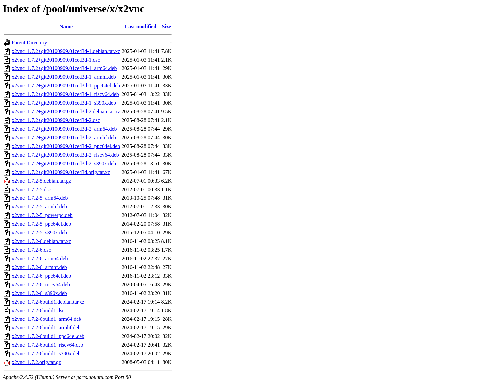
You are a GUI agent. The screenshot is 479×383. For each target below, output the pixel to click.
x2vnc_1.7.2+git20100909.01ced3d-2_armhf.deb (64, 137)
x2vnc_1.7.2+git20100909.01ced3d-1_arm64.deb (64, 68)
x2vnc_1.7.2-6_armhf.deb (39, 267)
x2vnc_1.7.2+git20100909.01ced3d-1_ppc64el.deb (66, 85)
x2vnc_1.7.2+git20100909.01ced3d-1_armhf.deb (64, 77)
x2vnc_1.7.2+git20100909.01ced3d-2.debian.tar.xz (66, 111)
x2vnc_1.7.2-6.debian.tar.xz (41, 241)
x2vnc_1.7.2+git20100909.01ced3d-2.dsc (56, 120)
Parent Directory (29, 42)
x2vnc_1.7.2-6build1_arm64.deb (46, 319)
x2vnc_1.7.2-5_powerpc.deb (42, 215)
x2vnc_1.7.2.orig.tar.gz (36, 362)
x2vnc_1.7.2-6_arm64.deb (40, 258)
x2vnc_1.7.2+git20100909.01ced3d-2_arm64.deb (64, 129)
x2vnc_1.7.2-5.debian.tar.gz (41, 181)
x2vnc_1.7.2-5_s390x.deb (39, 232)
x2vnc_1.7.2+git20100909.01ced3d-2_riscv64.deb (65, 155)
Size (166, 26)
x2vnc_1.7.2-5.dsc (31, 189)
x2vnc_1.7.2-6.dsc (31, 250)
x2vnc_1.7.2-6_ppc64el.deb (41, 276)
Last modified (141, 26)
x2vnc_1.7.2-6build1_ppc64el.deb (48, 336)
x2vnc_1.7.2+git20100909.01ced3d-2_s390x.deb (64, 163)
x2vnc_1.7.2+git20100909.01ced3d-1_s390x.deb (64, 103)
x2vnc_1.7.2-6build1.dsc (38, 310)
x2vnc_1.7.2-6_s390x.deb (39, 293)
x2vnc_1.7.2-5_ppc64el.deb (41, 224)
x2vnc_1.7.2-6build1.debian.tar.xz (48, 302)
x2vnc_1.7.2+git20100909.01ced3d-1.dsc (56, 60)
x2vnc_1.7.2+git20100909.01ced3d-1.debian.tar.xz (66, 51)
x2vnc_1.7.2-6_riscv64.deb (41, 284)
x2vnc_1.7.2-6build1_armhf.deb (46, 327)
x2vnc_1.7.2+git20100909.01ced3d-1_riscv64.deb (65, 94)
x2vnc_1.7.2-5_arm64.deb (40, 198)
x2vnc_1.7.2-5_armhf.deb (39, 206)
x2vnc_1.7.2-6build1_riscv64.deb (47, 345)
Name (66, 26)
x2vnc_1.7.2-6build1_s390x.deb (46, 353)
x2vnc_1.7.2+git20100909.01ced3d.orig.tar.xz (61, 172)
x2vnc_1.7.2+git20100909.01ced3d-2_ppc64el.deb (66, 146)
